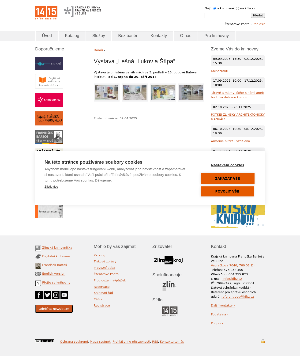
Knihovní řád (103, 293)
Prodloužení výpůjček (110, 280)
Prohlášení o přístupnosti (131, 341)
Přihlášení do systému (263, 341)
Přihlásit (259, 24)
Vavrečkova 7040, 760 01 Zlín (233, 265)
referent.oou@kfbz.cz (237, 296)
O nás (185, 35)
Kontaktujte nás (172, 341)
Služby (98, 35)
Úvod (47, 35)
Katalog (72, 35)
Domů (98, 50)
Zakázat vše (227, 178)
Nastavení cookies (227, 165)
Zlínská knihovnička (57, 247)
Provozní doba (104, 267)
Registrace (102, 305)
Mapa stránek (100, 341)
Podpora (217, 323)
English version (53, 273)
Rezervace (101, 286)
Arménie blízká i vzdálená (230, 141)
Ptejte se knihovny (56, 282)
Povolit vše (227, 191)
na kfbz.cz (248, 8)
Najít (208, 8)
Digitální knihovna (56, 256)
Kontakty (158, 35)
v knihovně (225, 8)
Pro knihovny (216, 35)
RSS (155, 341)
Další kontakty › (223, 305)
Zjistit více (51, 186)
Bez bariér (127, 35)
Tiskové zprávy (105, 261)
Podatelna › (219, 314)
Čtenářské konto (106, 274)
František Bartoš (54, 265)
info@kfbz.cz (232, 278)
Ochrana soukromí (74, 341)
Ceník (98, 299)
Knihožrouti (219, 71)
